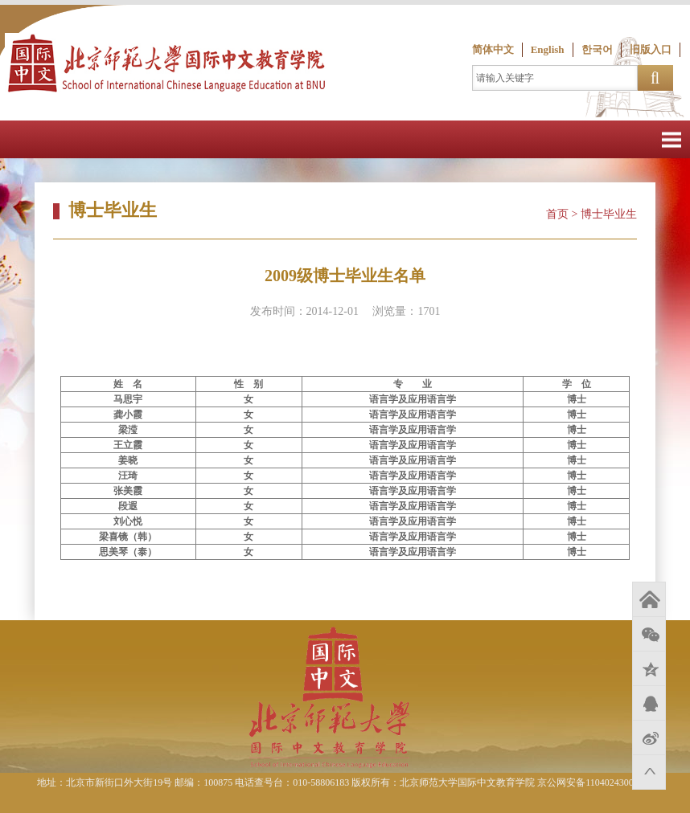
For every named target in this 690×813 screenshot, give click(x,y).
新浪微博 (649, 737)
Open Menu (671, 139)
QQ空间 (649, 668)
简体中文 (493, 49)
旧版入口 (651, 49)
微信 (649, 634)
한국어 (597, 49)
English (548, 49)
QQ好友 (649, 703)
